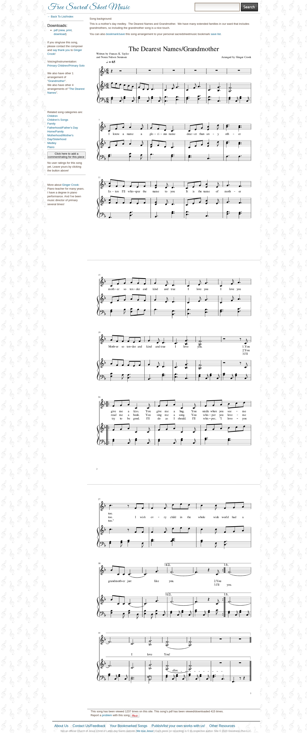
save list (216, 34)
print (69, 30)
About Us (61, 726)
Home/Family (55, 131)
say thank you (61, 50)
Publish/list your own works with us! (178, 726)
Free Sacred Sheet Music (89, 7)
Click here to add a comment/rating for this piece (66, 155)
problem (107, 715)
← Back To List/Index (60, 16)
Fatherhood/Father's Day (62, 127)
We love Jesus (144, 731)
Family (51, 123)
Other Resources (222, 726)
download (60, 34)
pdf (56, 30)
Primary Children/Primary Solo (66, 65)
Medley (51, 143)
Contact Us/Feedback (89, 726)
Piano (50, 147)
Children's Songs (57, 119)
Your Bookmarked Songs (128, 726)
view (62, 30)
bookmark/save (115, 34)
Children (52, 116)
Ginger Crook (70, 184)
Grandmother (56, 81)
